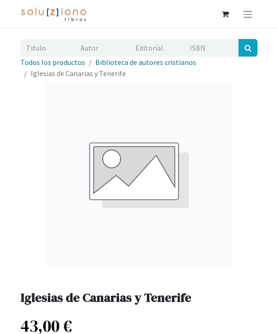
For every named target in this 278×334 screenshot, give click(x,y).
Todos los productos (52, 62)
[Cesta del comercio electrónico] (225, 14)
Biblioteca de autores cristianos (145, 62)
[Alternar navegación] (248, 14)
